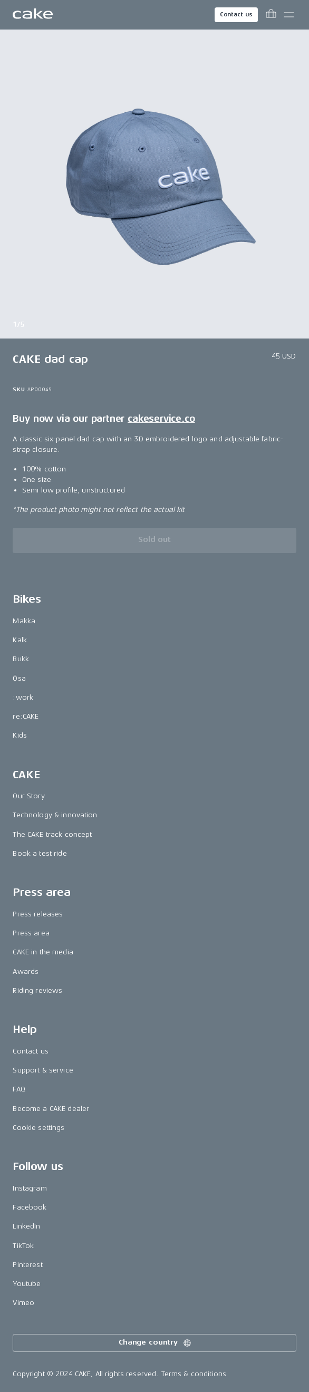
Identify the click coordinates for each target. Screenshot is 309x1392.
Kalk (20, 640)
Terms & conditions (194, 1374)
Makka (24, 621)
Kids (20, 735)
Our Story (28, 796)
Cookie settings (38, 1128)
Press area (31, 933)
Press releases (38, 914)
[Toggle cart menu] (271, 15)
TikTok (23, 1246)
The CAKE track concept (52, 834)
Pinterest (27, 1265)
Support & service (43, 1070)
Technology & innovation (55, 815)
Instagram (29, 1188)
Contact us (236, 14)
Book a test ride (39, 853)
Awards (25, 971)
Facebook (29, 1207)
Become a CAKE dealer (51, 1109)
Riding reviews (37, 990)
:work (23, 697)
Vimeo (23, 1303)
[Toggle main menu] (289, 15)
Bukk (21, 659)
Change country (155, 1343)
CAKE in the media (43, 952)
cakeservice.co (161, 418)
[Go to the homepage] (33, 14)
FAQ (19, 1089)
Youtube (27, 1284)
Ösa (19, 678)
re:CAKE (25, 716)
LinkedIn (26, 1226)
